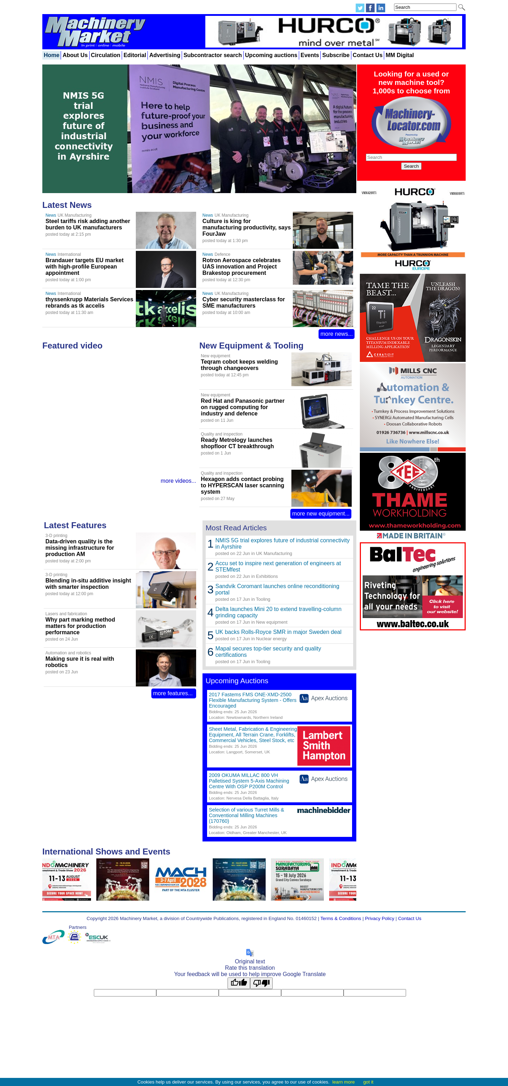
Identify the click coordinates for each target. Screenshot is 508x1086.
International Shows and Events (106, 851)
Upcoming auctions (271, 55)
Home (51, 55)
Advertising (164, 55)
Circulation (106, 55)
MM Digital (400, 55)
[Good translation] (239, 983)
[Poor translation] (261, 983)
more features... (173, 693)
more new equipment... (321, 514)
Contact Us (367, 55)
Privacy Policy (379, 918)
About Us (74, 55)
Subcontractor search (212, 55)
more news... (336, 334)
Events (310, 55)
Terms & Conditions (340, 918)
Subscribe (335, 55)
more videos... (178, 481)
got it (368, 1082)
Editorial (134, 55)
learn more (343, 1082)
